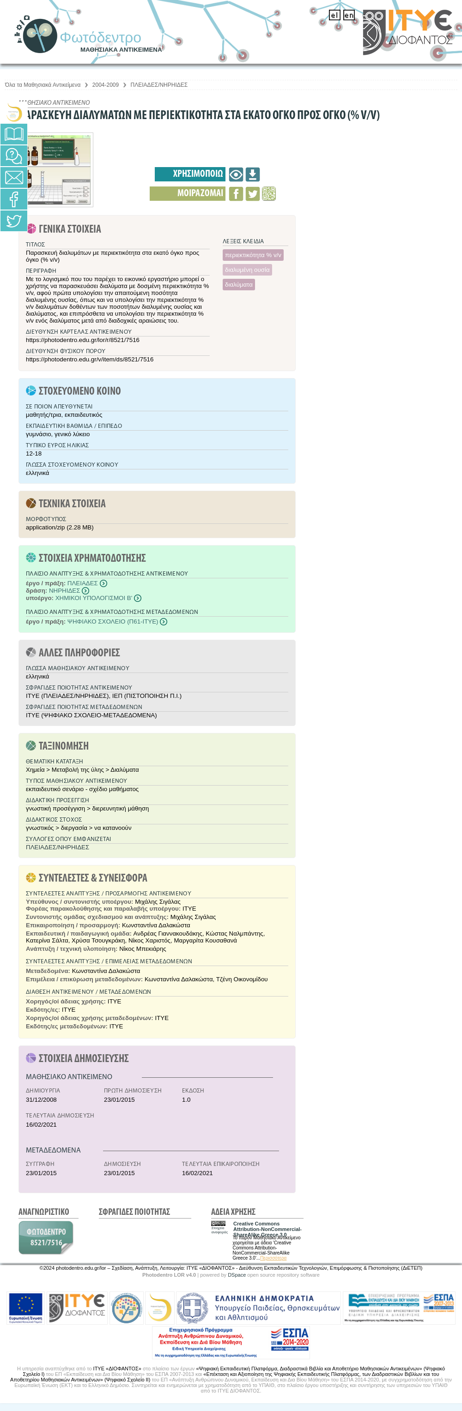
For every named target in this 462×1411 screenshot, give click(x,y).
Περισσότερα (273, 1258)
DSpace (237, 1275)
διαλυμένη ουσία (247, 269)
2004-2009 (105, 85)
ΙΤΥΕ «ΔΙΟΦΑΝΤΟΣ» (117, 1368)
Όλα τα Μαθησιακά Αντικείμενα (42, 85)
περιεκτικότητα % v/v (253, 255)
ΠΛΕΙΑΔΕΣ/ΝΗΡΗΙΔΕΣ (159, 85)
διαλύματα (239, 284)
